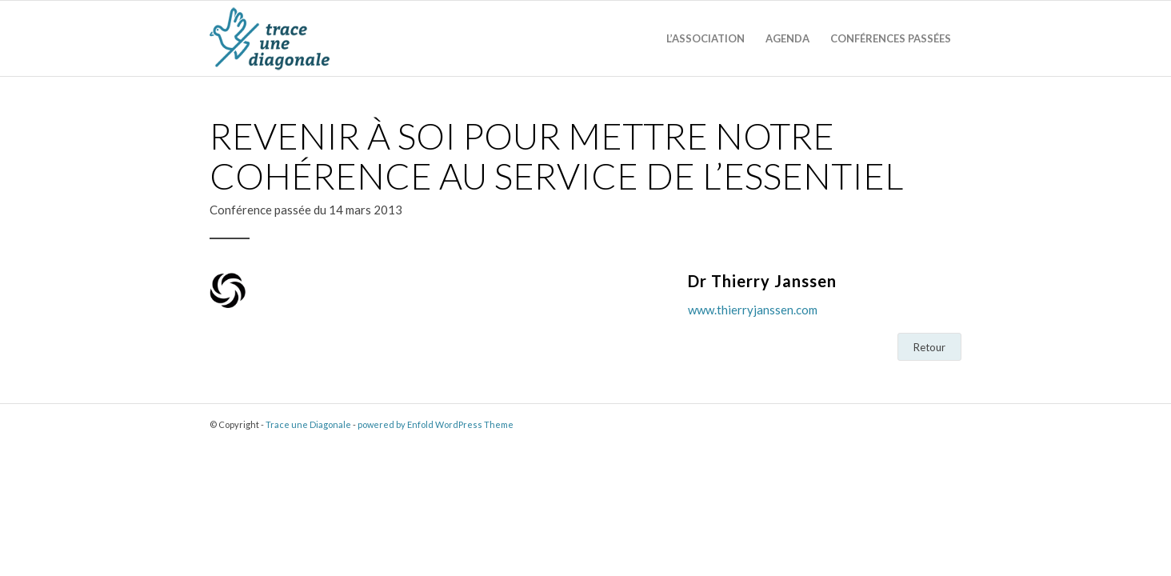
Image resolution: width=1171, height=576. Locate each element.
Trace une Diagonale (308, 424)
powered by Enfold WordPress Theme (436, 424)
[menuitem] (705, 39)
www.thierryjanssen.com (752, 309)
